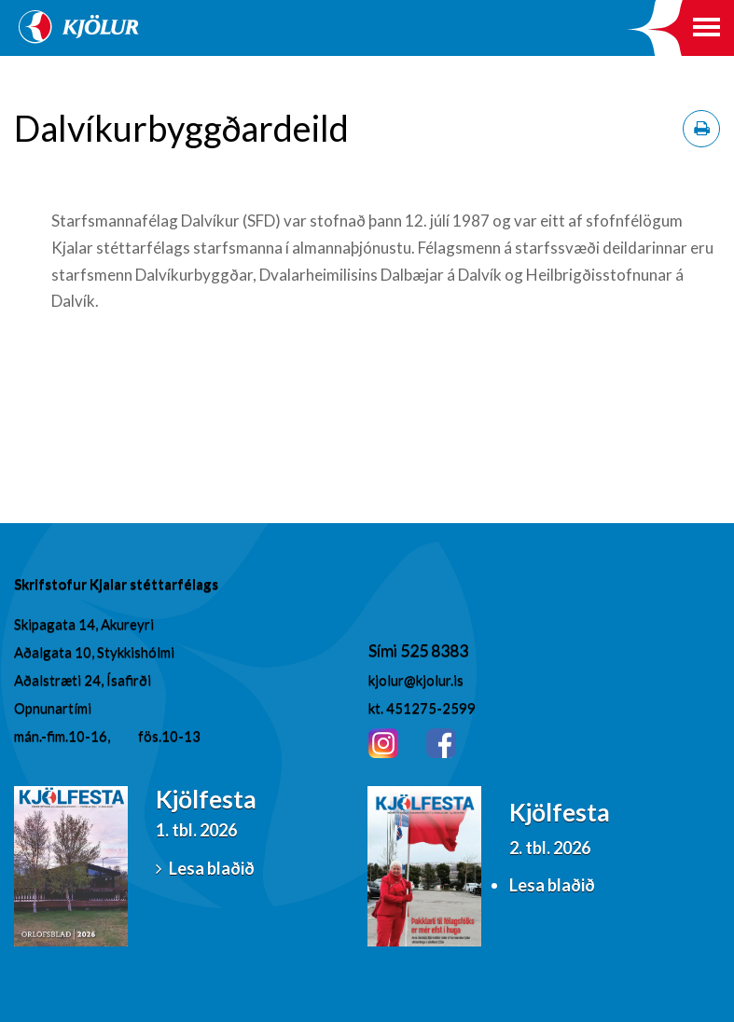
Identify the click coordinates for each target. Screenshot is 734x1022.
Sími (384, 650)
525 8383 (434, 650)
